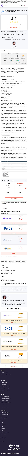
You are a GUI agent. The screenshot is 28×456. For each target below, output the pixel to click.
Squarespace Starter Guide (6, 374)
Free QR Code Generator (6, 398)
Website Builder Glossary (6, 412)
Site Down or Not (4, 404)
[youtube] (19, 449)
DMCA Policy (4, 439)
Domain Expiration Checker (6, 402)
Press (3, 441)
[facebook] (14, 449)
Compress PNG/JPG (5, 396)
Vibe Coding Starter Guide (6, 376)
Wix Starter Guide (5, 372)
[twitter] (17, 449)
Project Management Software (7, 388)
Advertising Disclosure (13, 2)
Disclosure (3, 428)
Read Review (13, 322)
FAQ (2, 426)
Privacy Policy (4, 434)
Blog (2, 422)
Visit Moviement (14, 27)
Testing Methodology (5, 432)
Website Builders (4, 382)
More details (14, 198)
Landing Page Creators (5, 386)
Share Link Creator (5, 400)
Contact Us (3, 424)
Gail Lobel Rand (14, 47)
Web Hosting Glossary (5, 414)
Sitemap (3, 430)
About (3, 420)
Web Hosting (4, 384)
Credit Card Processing (5, 390)
